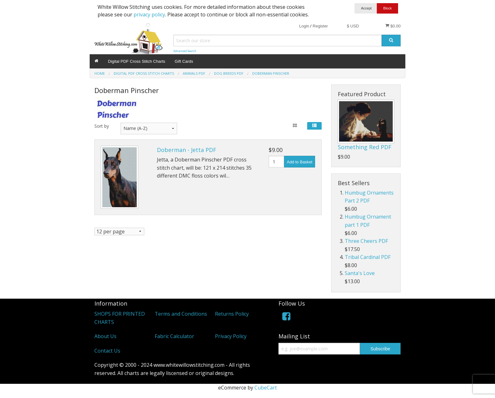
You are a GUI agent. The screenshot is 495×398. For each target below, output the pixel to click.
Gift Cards (184, 61)
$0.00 (393, 25)
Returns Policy (232, 313)
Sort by (101, 126)
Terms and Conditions (181, 313)
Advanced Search (184, 51)
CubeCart (265, 387)
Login (304, 26)
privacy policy (149, 14)
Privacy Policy (231, 336)
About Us (105, 336)
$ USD (353, 26)
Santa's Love (360, 273)
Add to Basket (300, 162)
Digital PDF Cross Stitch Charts (136, 61)
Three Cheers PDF (366, 240)
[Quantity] (276, 161)
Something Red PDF (364, 147)
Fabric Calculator (174, 336)
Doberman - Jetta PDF (186, 150)
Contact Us (107, 350)
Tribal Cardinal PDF (368, 257)
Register (320, 26)
